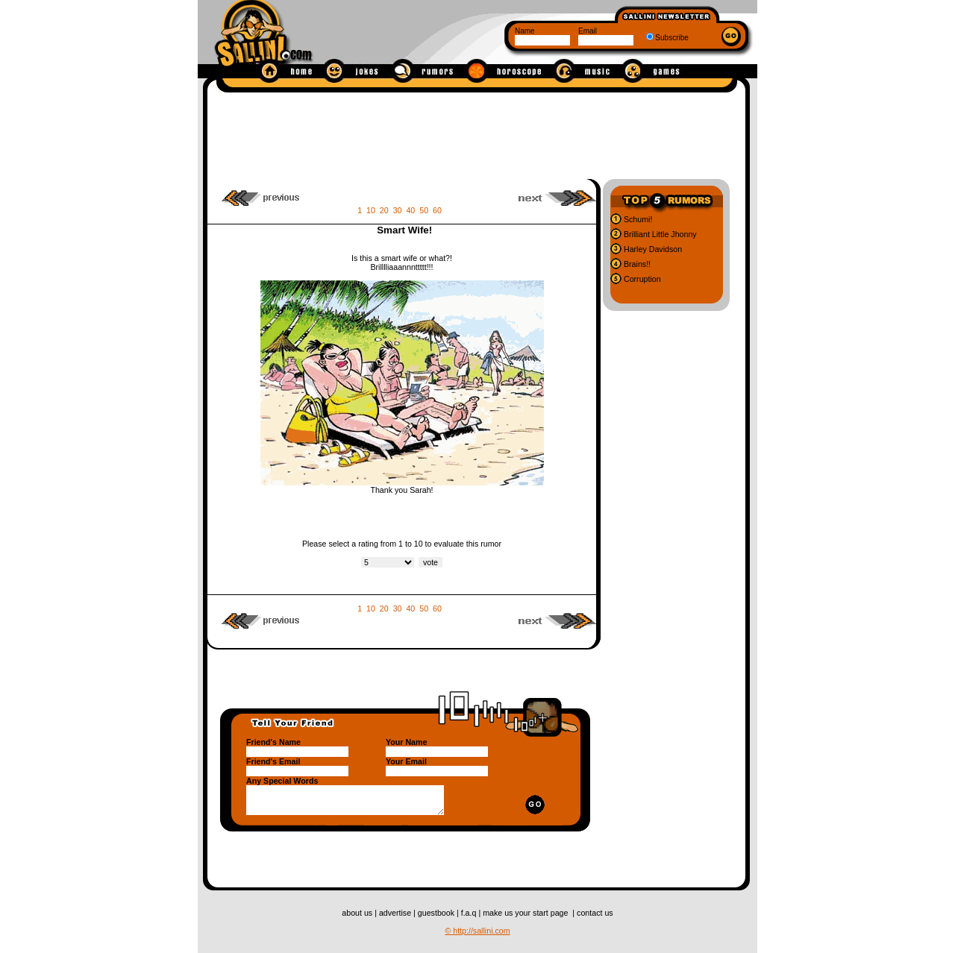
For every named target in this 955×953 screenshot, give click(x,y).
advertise (396, 912)
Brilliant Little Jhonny (659, 234)
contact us (595, 912)
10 (370, 210)
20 (384, 210)
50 (423, 210)
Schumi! (636, 219)
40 (410, 210)
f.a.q (470, 912)
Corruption (641, 278)
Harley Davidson (651, 249)
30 (397, 210)
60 (437, 210)
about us (358, 912)
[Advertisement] (476, 132)
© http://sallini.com (477, 930)
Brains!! (636, 264)
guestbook (437, 912)
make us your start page (526, 912)
